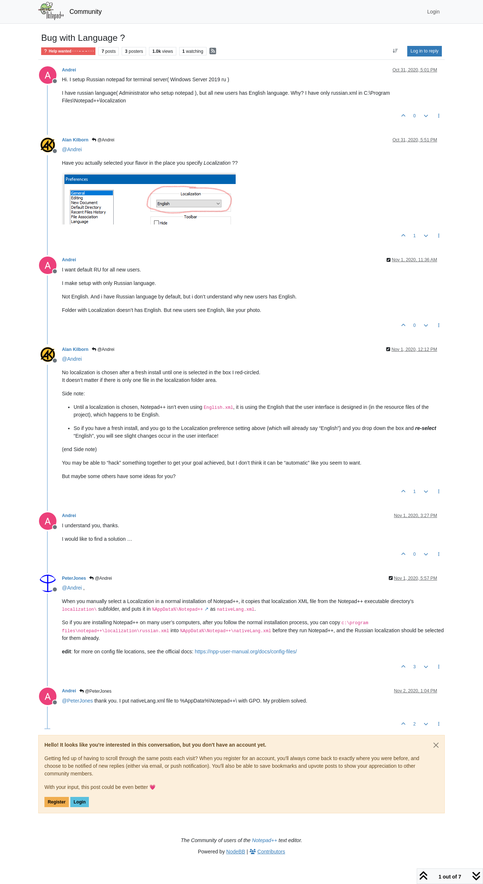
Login (80, 802)
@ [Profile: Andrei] (72, 149)
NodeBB (235, 851)
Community (86, 11)
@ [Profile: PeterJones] (77, 701)
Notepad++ (264, 840)
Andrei (69, 70)
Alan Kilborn (75, 139)
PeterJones (74, 578)
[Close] (436, 745)
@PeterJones (95, 691)
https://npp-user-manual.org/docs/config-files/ (246, 651)
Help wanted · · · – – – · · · (68, 51)
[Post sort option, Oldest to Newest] (395, 51)
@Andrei (103, 139)
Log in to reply (425, 51)
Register (57, 802)
